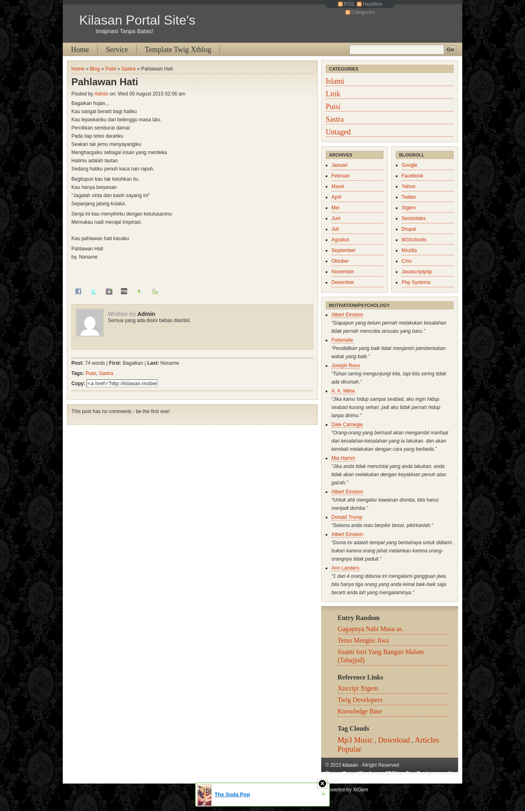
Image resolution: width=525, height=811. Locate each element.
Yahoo (408, 186)
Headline (372, 4)
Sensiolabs (414, 218)
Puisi (110, 69)
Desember (342, 282)
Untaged (338, 132)
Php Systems (416, 282)
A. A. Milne (343, 391)
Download (394, 740)
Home (80, 49)
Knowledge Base (360, 711)
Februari (340, 176)
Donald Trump (346, 517)
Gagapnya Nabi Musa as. (371, 628)
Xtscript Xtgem (358, 688)
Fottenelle (342, 340)
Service (117, 49)
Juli (335, 229)
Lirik (333, 94)
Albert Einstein (347, 315)
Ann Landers (345, 568)
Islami (335, 81)
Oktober (340, 261)
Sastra (128, 69)
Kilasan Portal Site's (137, 20)
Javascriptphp (417, 272)
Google (410, 165)
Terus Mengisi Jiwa (363, 640)
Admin (101, 94)
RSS (349, 4)
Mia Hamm (343, 458)
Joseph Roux (345, 365)
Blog (95, 69)
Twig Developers (360, 699)
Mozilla (409, 250)
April (336, 197)
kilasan (350, 765)
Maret (337, 186)
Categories (363, 12)
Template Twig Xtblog (178, 49)
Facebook (412, 176)
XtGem (360, 790)
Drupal (409, 229)
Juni (335, 218)
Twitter (409, 197)
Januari (339, 165)
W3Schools (414, 240)
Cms (407, 261)
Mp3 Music (355, 740)
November (342, 272)
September (343, 250)
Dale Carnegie (347, 424)
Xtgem (409, 208)
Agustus (340, 240)
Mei (335, 208)
